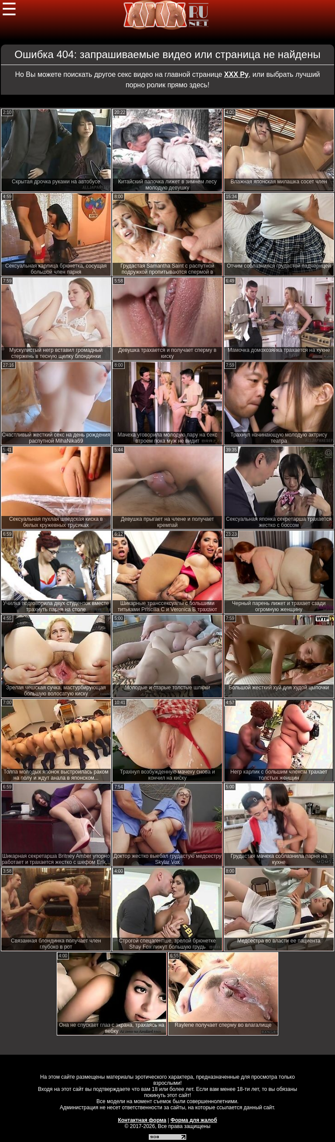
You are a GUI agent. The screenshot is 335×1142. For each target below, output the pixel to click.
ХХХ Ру (236, 74)
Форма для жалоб (194, 1120)
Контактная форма (142, 1120)
